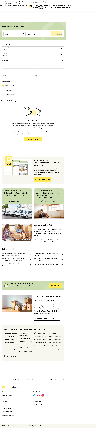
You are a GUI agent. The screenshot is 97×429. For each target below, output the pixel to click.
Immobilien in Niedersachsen (31, 380)
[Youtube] (38, 396)
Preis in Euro (33, 60)
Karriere (4, 405)
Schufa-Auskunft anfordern (46, 202)
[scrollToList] (56, 33)
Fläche (33, 70)
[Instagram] (42, 396)
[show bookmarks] (60, 101)
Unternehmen (6, 409)
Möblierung (33, 81)
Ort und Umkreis (33, 44)
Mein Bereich (32, 2)
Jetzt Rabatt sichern (12, 202)
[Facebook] (34, 396)
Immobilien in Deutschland (10, 380)
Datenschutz (12, 426)
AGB (3, 426)
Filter (41, 101)
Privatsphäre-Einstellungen (37, 426)
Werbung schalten (7, 412)
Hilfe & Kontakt (38, 405)
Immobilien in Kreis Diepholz (53, 380)
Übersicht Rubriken (8, 416)
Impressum (22, 426)
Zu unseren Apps (7, 396)
